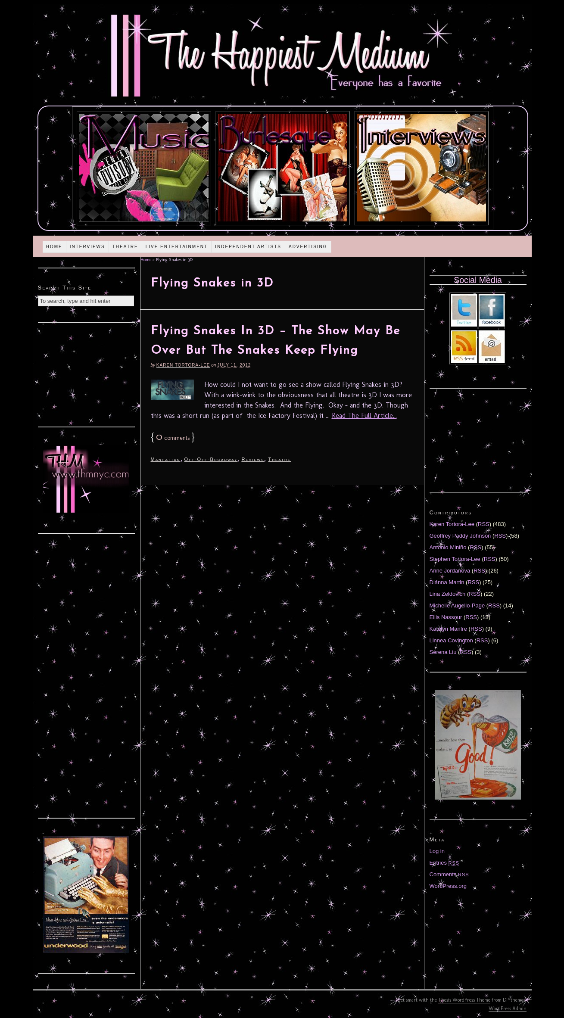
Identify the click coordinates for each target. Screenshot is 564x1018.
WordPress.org (448, 886)
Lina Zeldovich (448, 594)
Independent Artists (248, 246)
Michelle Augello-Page (457, 605)
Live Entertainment (177, 246)
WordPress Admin (508, 1009)
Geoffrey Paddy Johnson (460, 535)
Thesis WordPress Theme (464, 1000)
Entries (445, 862)
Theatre (125, 246)
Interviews (87, 246)
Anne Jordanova (450, 570)
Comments (449, 874)
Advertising (308, 246)
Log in (437, 851)
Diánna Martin (447, 582)
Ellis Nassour (446, 617)
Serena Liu (443, 652)
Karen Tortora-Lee (183, 365)
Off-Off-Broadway (211, 459)
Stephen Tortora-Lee (455, 559)
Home (54, 246)
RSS (483, 524)
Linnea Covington (451, 640)
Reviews (252, 459)
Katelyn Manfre (448, 629)
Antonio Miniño (448, 547)
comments (173, 438)
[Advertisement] (86, 373)
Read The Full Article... (364, 415)
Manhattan (166, 459)
